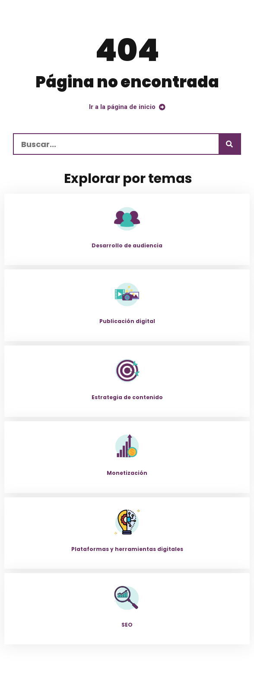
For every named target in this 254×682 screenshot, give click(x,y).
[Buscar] (229, 144)
